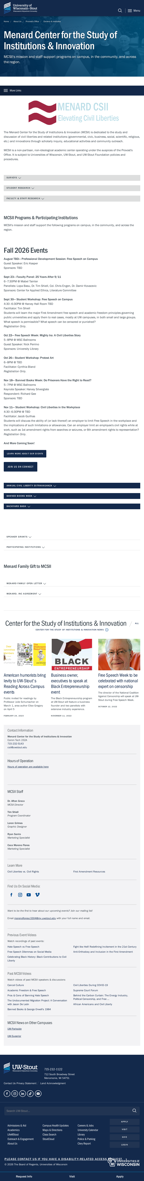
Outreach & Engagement (21, 1139)
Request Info (24, 1176)
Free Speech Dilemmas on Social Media (29, 951)
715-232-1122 (54, 1070)
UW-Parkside (15, 1028)
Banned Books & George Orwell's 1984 (29, 1009)
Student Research (20, 188)
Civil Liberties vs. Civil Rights (23, 871)
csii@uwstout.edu (17, 747)
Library (81, 1135)
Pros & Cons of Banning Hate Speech (28, 995)
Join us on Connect (20, 466)
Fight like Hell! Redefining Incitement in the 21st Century (104, 946)
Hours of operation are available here (28, 766)
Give (124, 1137)
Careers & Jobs (86, 1126)
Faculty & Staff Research (25, 198)
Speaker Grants (19, 537)
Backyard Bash (19, 506)
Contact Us (10, 1083)
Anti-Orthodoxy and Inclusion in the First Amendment (103, 951)
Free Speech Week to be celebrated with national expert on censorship (118, 681)
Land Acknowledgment (53, 1083)
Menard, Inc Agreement (24, 594)
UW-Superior (14, 1036)
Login (124, 1145)
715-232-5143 (16, 743)
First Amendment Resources (89, 871)
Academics (14, 1130)
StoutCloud (48, 1139)
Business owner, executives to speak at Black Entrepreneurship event (70, 684)
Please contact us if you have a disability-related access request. (63, 1160)
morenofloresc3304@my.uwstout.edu (35, 918)
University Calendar (88, 1130)
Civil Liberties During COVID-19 (90, 985)
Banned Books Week (22, 496)
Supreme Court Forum (85, 990)
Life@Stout (13, 1135)
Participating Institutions (26, 547)
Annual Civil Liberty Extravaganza (31, 486)
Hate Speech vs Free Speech (23, 946)
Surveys (14, 178)
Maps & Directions (52, 1130)
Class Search (49, 1135)
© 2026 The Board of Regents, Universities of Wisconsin (36, 1165)
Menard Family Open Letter (26, 583)
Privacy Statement (26, 1083)
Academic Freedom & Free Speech (27, 990)
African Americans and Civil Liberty (92, 1004)
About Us (17, 21)
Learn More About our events (25, 453)
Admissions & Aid (17, 1126)
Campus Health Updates (56, 1126)
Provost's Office (32, 21)
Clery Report (84, 1144)
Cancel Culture (16, 985)
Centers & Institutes (52, 21)
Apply (124, 1122)
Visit (124, 1130)
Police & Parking (86, 1139)
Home (6, 21)
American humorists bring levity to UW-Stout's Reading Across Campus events (25, 684)
